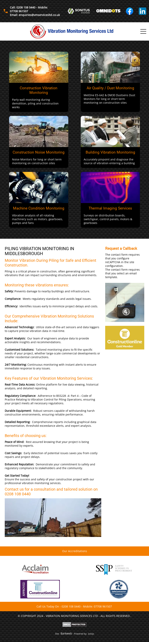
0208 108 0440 (71, 606)
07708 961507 (103, 606)
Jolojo (91, 633)
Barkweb (66, 633)
